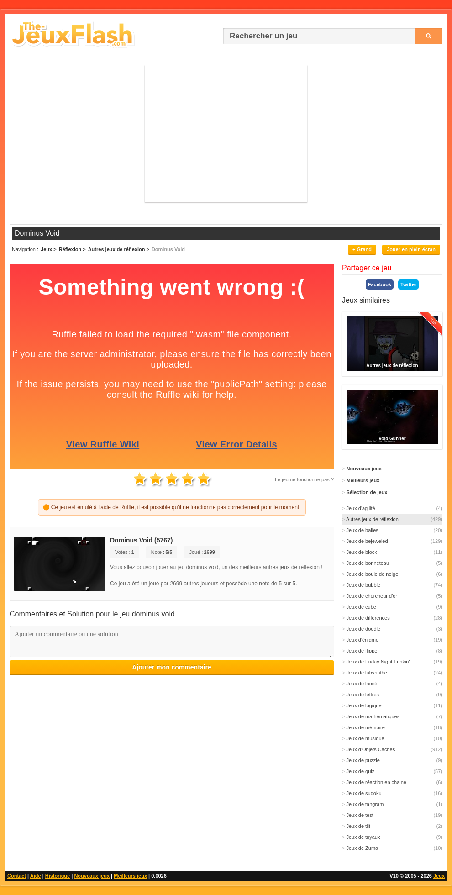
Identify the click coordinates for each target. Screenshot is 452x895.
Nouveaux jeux (92, 876)
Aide (35, 876)
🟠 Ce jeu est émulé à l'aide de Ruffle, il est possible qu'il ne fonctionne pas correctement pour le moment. (172, 507)
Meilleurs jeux (130, 876)
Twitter (408, 284)
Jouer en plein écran (411, 249)
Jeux (439, 876)
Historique (57, 876)
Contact (16, 876)
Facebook (379, 284)
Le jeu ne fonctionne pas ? (304, 479)
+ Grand (362, 249)
